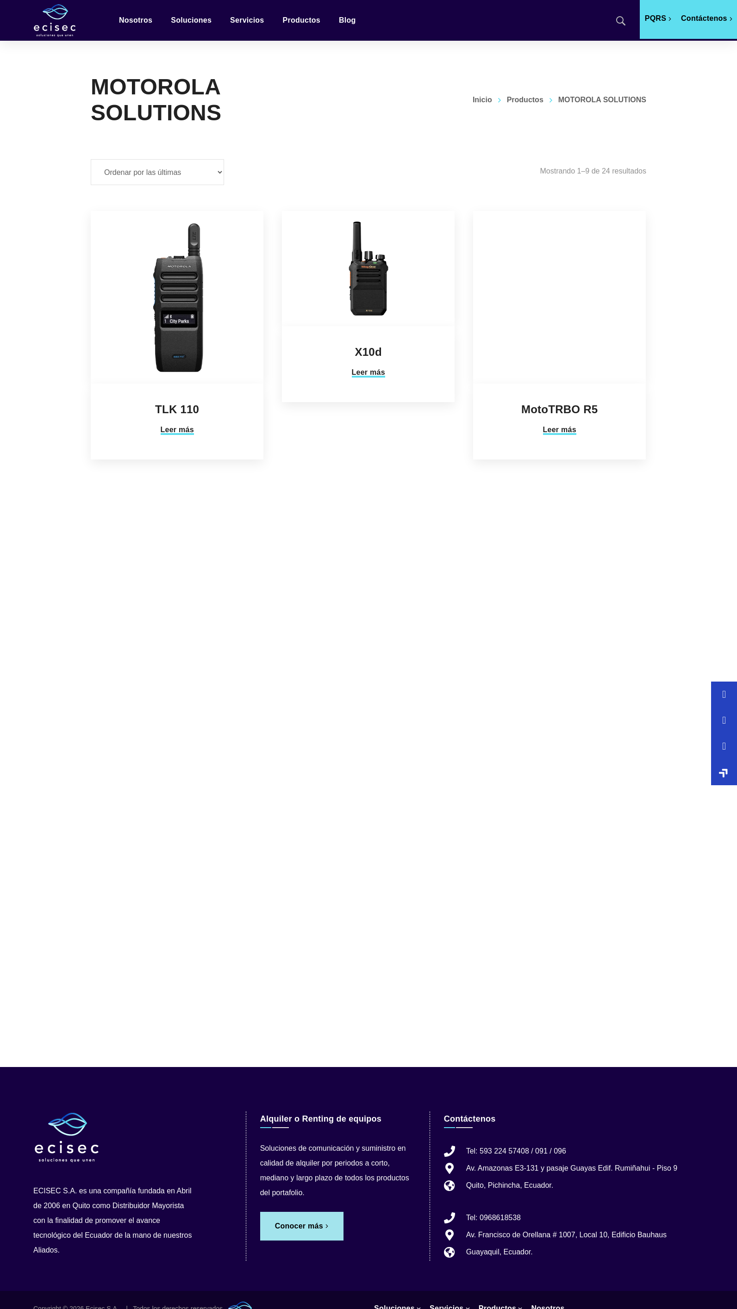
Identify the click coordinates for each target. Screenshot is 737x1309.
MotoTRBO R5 (559, 409)
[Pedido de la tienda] (157, 172)
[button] (724, 772)
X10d (368, 352)
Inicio (482, 100)
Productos (525, 100)
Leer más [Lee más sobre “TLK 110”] (177, 430)
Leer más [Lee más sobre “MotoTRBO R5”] (559, 430)
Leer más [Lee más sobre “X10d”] (368, 372)
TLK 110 (177, 409)
